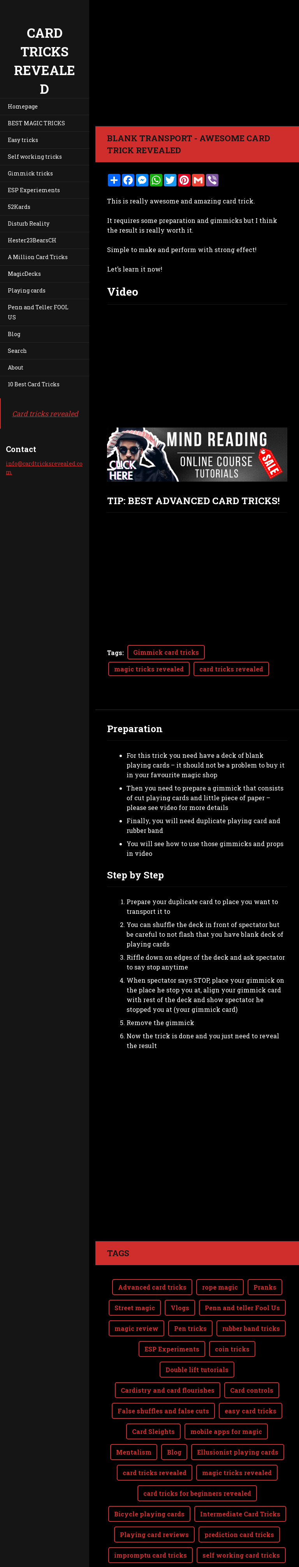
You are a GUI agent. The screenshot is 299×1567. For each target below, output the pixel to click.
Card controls (251, 1390)
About (15, 367)
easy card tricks (250, 1411)
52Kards (19, 206)
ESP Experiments (171, 1349)
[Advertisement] (197, 1126)
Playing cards (27, 290)
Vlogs (180, 1308)
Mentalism (133, 1452)
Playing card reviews (154, 1534)
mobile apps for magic (226, 1431)
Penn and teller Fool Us (242, 1308)
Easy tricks (23, 140)
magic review (136, 1328)
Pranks (264, 1287)
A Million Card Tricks (38, 257)
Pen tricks (190, 1328)
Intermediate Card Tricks (240, 1514)
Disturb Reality (28, 223)
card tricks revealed (231, 669)
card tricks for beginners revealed (197, 1493)
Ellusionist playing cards (237, 1452)
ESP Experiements (34, 190)
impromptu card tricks (150, 1555)
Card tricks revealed (45, 413)
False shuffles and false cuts (163, 1411)
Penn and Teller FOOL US (38, 312)
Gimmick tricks (30, 173)
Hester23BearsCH (32, 240)
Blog (14, 334)
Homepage (23, 106)
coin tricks (232, 1349)
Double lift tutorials (197, 1369)
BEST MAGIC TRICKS (36, 123)
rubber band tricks (251, 1328)
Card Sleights (153, 1431)
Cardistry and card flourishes (168, 1390)
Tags (114, 653)
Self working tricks (35, 156)
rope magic (220, 1287)
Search (17, 350)
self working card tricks (241, 1555)
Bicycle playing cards (149, 1514)
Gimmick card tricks (166, 652)
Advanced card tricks (152, 1287)
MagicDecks (24, 273)
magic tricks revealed (149, 669)
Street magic (134, 1308)
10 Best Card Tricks (34, 384)
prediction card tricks (239, 1534)
